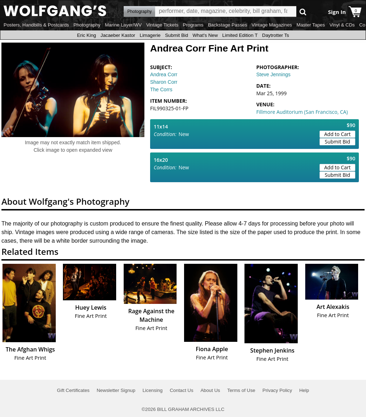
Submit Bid (176, 35)
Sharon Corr (163, 82)
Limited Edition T (240, 35)
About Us (210, 390)
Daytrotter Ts (275, 35)
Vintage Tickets (162, 25)
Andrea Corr (163, 74)
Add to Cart (337, 134)
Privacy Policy (277, 390)
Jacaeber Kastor (117, 35)
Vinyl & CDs (342, 25)
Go (303, 11)
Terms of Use (241, 390)
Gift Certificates (73, 390)
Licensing (153, 390)
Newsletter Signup (116, 390)
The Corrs (161, 89)
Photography (86, 25)
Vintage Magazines (272, 25)
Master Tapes (310, 25)
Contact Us (181, 390)
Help (304, 390)
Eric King (86, 35)
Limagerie (150, 35)
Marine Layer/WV (123, 25)
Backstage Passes (227, 25)
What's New (205, 35)
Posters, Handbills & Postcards (36, 25)
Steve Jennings (273, 74)
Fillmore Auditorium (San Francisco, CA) (302, 111)
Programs (193, 25)
